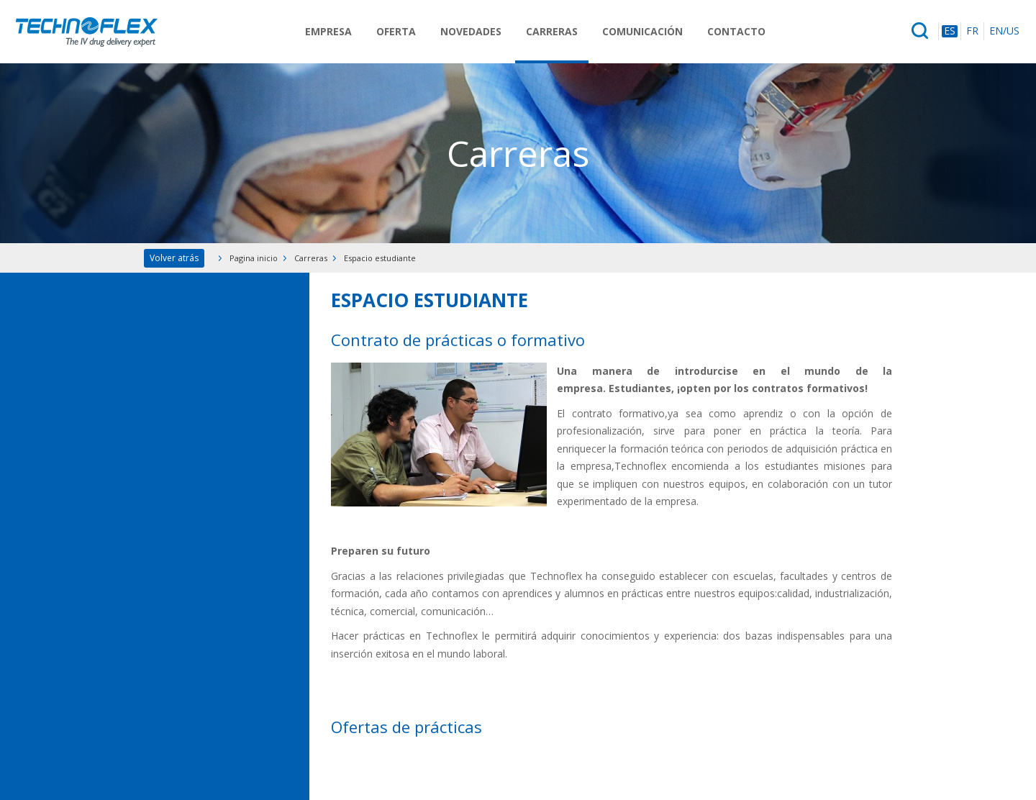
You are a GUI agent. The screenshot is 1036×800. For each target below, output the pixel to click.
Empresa (328, 31)
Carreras (552, 31)
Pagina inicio (254, 258)
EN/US (1004, 31)
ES (949, 31)
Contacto (736, 31)
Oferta (396, 31)
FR (972, 31)
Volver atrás (174, 258)
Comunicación (642, 31)
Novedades (470, 31)
